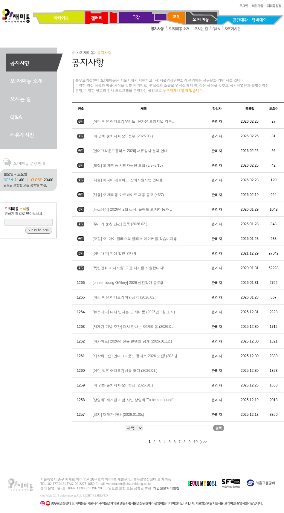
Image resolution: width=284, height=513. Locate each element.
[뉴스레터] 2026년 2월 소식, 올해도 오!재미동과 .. (132, 209)
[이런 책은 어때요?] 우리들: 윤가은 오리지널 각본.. (133, 121)
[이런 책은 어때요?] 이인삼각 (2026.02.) (124, 297)
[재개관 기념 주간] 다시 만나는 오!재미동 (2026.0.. (133, 327)
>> (205, 442)
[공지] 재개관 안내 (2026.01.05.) (118, 414)
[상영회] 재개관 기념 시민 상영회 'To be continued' (133, 400)
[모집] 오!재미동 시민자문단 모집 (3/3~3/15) (128, 165)
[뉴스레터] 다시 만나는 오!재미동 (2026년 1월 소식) (134, 312)
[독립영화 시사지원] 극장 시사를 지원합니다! (128, 268)
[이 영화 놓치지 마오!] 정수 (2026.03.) (123, 136)
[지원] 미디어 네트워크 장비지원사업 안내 (128, 180)
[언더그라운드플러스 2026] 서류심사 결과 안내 (130, 151)
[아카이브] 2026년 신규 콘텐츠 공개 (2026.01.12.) (132, 341)
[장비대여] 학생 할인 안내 (115, 253)
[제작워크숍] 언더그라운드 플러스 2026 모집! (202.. (135, 356)
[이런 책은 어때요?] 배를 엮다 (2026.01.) (125, 371)
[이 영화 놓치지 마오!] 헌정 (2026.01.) (123, 385)
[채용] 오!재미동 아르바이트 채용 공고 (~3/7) (128, 195)
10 (195, 442)
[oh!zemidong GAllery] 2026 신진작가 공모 (128, 283)
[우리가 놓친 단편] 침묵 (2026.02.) (120, 224)
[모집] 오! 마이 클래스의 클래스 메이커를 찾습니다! (135, 239)
